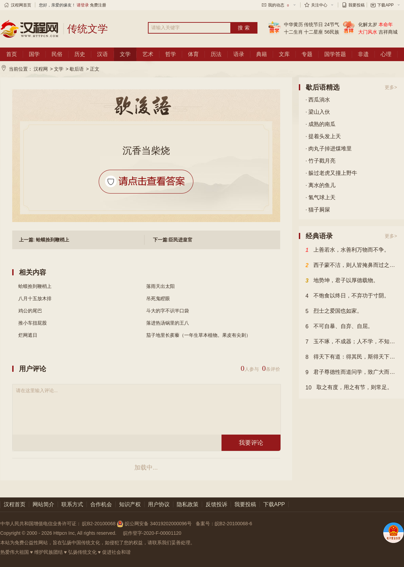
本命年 (386, 24)
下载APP (385, 5)
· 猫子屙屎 (318, 210)
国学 (34, 54)
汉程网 (41, 69)
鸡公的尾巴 (30, 310)
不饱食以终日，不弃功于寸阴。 (348, 296)
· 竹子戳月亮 (321, 161)
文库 (284, 54)
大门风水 (367, 32)
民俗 (57, 54)
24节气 (331, 24)
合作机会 (101, 504)
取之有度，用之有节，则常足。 (349, 388)
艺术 (147, 54)
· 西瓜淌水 (318, 100)
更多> (391, 87)
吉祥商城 (388, 32)
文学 (125, 54)
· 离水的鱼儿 (321, 185)
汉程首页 (14, 504)
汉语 (102, 54)
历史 (79, 54)
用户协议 (159, 504)
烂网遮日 (27, 335)
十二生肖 (293, 32)
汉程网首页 (21, 5)
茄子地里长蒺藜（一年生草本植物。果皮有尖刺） (198, 335)
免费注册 (98, 5)
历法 (216, 54)
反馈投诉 (216, 504)
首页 (11, 54)
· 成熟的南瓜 (321, 124)
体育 (193, 54)
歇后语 (77, 69)
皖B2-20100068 (98, 523)
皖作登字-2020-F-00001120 (152, 533)
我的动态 (279, 5)
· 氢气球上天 (321, 197)
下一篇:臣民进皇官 (173, 239)
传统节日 (313, 24)
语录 (238, 54)
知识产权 (130, 504)
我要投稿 (356, 5)
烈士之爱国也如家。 (334, 311)
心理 (386, 54)
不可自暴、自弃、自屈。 (339, 326)
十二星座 (313, 32)
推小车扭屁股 (32, 323)
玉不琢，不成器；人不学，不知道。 (351, 342)
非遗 (363, 54)
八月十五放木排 (35, 298)
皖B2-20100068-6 (233, 523)
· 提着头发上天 (323, 136)
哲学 (170, 54)
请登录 (83, 5)
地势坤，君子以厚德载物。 (342, 281)
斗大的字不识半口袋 (167, 310)
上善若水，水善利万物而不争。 (348, 250)
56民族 (331, 32)
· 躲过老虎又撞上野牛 (332, 173)
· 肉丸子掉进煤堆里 (329, 148)
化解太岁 (367, 24)
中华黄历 (293, 24)
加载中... (146, 467)
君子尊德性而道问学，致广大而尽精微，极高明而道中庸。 (351, 372)
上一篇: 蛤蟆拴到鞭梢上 (44, 239)
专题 (307, 54)
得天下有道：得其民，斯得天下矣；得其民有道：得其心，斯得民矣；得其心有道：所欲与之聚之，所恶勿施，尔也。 (351, 357)
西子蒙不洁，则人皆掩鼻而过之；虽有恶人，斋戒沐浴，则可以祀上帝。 (351, 265)
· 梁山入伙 (318, 112)
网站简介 (43, 504)
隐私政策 (187, 504)
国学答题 (335, 54)
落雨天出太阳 (160, 286)
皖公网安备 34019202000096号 (155, 523)
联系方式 (72, 504)
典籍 (261, 54)
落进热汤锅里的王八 (167, 323)
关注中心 (319, 5)
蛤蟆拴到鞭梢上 (35, 286)
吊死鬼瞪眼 (158, 298)
